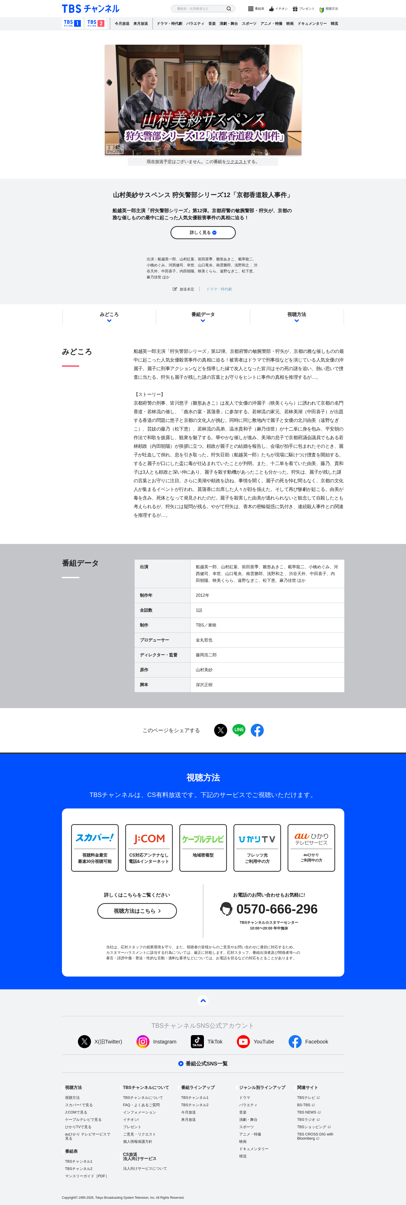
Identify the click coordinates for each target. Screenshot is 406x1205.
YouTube (264, 1042)
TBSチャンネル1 (72, 23)
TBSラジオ (306, 1119)
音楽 (212, 23)
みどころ (109, 314)
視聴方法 (331, 8)
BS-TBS (304, 1105)
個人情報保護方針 (137, 1141)
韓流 (334, 23)
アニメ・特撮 (271, 23)
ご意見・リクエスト (139, 1134)
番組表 (259, 8)
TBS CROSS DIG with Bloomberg (315, 1136)
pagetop (203, 1000)
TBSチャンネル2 (95, 23)
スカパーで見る (79, 1105)
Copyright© (70, 1198)
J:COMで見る (76, 1112)
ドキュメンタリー (312, 23)
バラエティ (195, 23)
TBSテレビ (306, 1097)
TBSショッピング (311, 1127)
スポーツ (249, 23)
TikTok (215, 1042)
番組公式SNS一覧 (207, 1063)
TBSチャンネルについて (143, 1097)
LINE (238, 730)
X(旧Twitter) (108, 1042)
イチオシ (281, 8)
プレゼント (307, 8)
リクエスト (236, 162)
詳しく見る (200, 232)
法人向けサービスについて (145, 1168)
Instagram (164, 1042)
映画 (290, 23)
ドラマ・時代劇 (169, 23)
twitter (220, 730)
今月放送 (122, 23)
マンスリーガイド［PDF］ (87, 1176)
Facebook (316, 1042)
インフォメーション (139, 1112)
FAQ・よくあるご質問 (141, 1105)
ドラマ (244, 1097)
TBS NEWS (306, 1112)
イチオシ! (131, 1119)
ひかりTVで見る (78, 1127)
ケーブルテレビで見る (83, 1119)
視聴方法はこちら (135, 911)
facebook (257, 730)
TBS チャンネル (90, 8)
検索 (229, 9)
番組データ (203, 314)
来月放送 (140, 23)
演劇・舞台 (229, 23)
